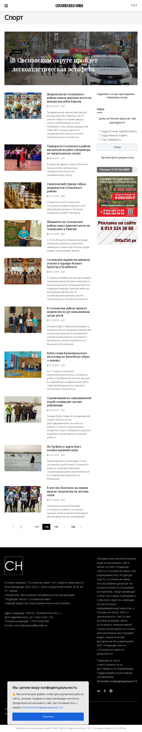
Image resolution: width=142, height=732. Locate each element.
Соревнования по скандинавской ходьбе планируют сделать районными (69, 401)
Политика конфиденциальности (117, 681)
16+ (134, 5)
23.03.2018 (53, 410)
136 (73, 527)
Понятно (48, 716)
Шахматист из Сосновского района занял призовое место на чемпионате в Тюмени (68, 225)
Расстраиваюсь (111, 139)
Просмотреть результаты (117, 157)
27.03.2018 (53, 320)
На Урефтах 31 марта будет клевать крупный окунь (64, 448)
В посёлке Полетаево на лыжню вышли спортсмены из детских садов (68, 491)
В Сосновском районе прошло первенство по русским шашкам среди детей (68, 312)
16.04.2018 (53, 106)
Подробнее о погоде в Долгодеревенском (118, 94)
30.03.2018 (53, 272)
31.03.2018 (53, 196)
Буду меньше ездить (115, 135)
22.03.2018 (53, 455)
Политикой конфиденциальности (42, 707)
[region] (48, 703)
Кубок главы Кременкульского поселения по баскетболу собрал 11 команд (68, 356)
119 (56, 527)
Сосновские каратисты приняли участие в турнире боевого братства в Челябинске (68, 263)
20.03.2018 (53, 500)
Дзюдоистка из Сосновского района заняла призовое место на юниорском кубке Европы (69, 98)
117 (37, 527)
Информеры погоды (117, 97)
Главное (17, 55)
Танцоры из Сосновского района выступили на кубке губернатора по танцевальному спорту (68, 149)
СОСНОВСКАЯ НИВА (69, 5)
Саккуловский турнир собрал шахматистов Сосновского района (66, 187)
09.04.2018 (53, 158)
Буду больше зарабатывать (119, 131)
